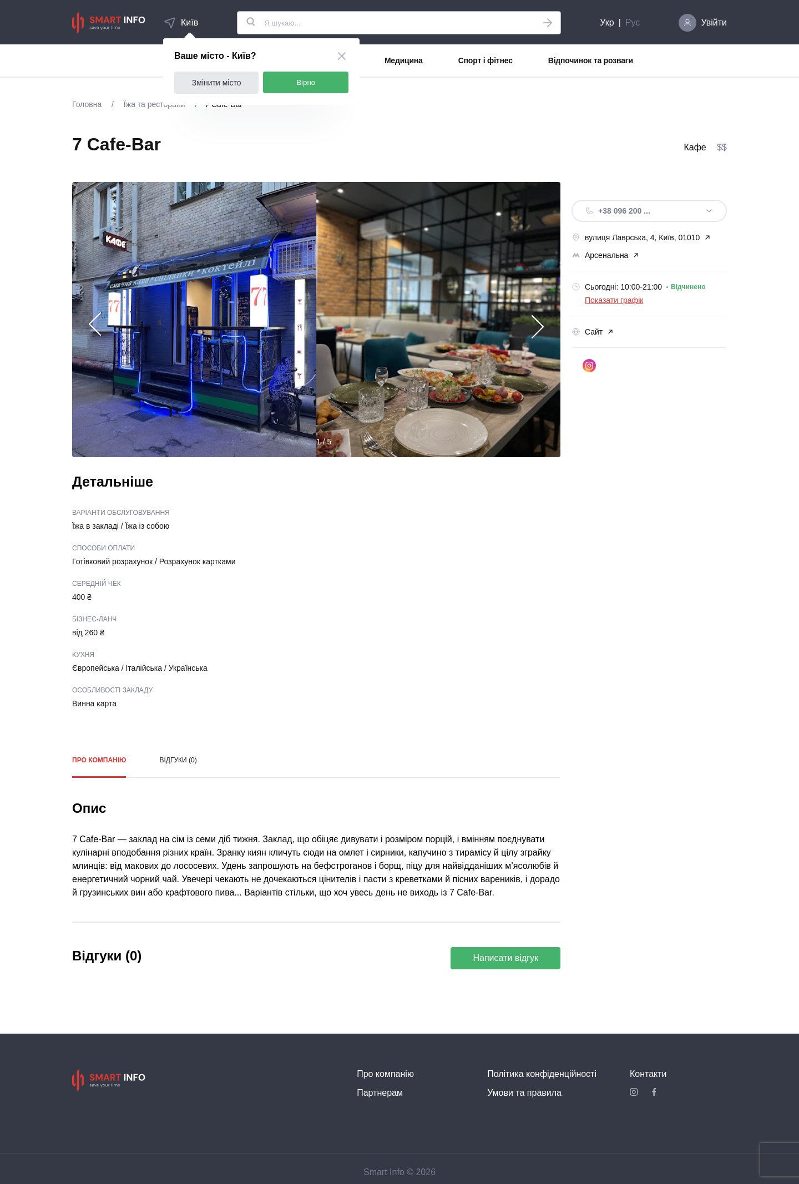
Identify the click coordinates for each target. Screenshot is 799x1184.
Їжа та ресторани (154, 104)
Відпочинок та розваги (590, 60)
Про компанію (99, 760)
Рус (632, 22)
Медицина (404, 60)
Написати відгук (505, 958)
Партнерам (380, 1092)
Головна (88, 104)
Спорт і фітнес (485, 60)
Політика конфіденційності (541, 1074)
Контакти (648, 1074)
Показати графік (614, 300)
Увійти (714, 22)
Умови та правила (524, 1092)
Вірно (305, 82)
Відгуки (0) (177, 760)
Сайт (593, 331)
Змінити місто (216, 82)
